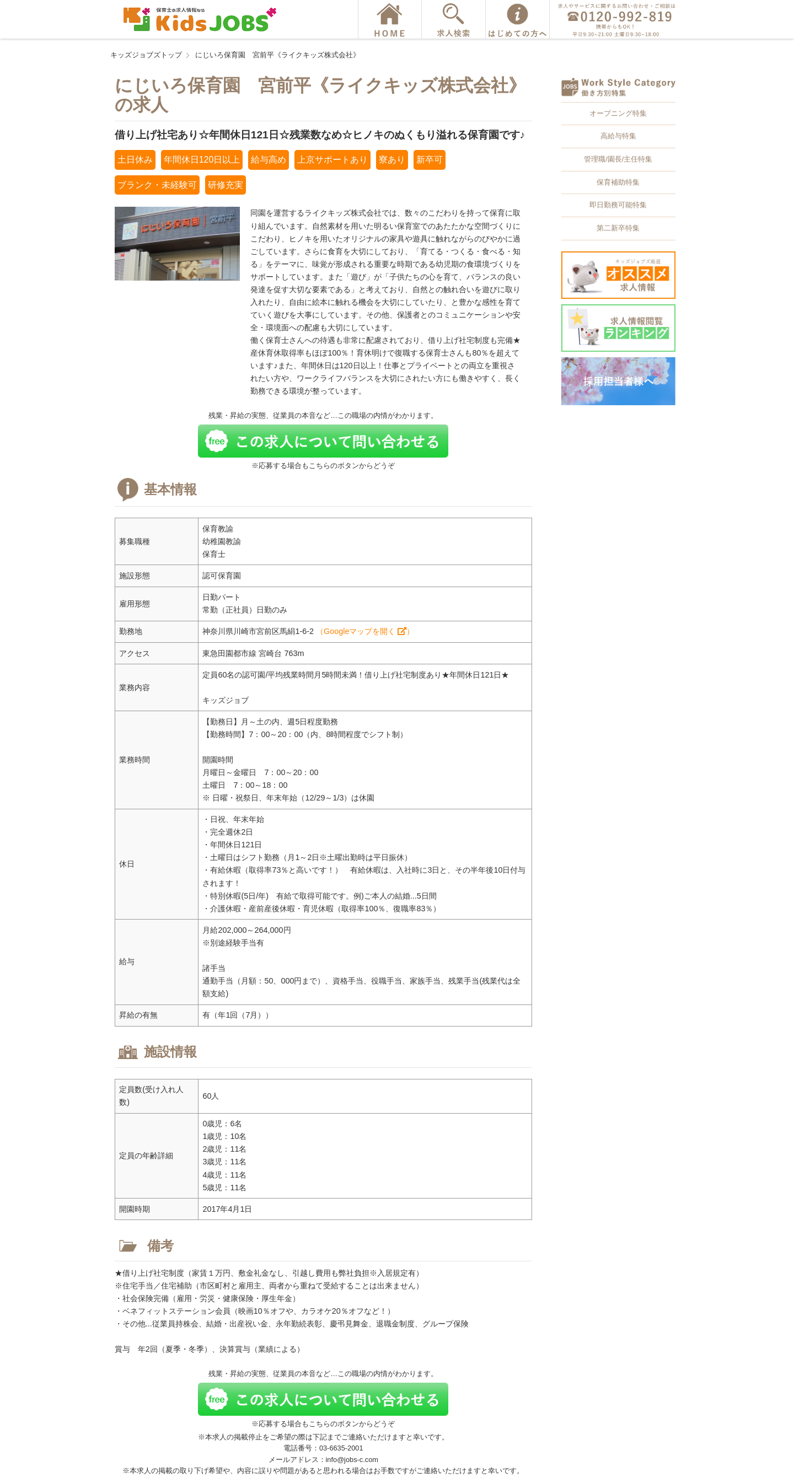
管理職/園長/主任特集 (618, 159)
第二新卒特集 (618, 228)
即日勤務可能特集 (618, 205)
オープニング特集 (618, 113)
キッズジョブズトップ (146, 55)
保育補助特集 (618, 182)
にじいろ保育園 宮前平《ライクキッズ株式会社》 (277, 55)
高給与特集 (618, 136)
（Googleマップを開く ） (365, 631)
